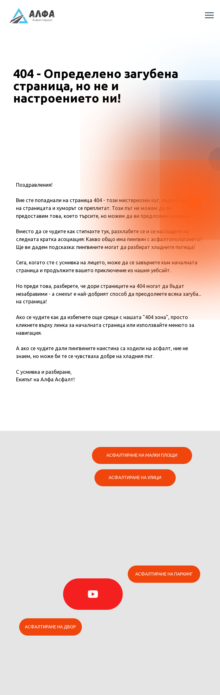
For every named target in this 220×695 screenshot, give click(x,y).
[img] (93, 594)
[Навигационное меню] (209, 15)
